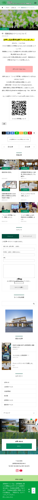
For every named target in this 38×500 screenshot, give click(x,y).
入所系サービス (8, 387)
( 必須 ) (11, 246)
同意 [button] (33, 490)
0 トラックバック (27, 236)
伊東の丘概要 (19, 479)
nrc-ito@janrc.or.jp (21, 90)
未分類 (6, 395)
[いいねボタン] (4, 123)
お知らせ (6, 382)
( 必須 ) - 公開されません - (12, 252)
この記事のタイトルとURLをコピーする (19, 139)
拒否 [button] (29, 490)
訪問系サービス (8, 400)
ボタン (19, 446)
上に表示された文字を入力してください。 (19, 281)
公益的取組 (4, 29)
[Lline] (17, 133)
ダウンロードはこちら (19, 69)
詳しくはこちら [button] (8, 497)
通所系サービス (8, 404)
